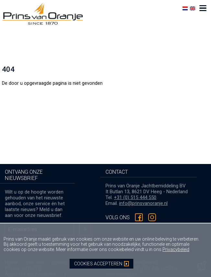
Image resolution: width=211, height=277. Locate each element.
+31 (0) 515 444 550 (135, 197)
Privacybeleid (175, 249)
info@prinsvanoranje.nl (143, 203)
